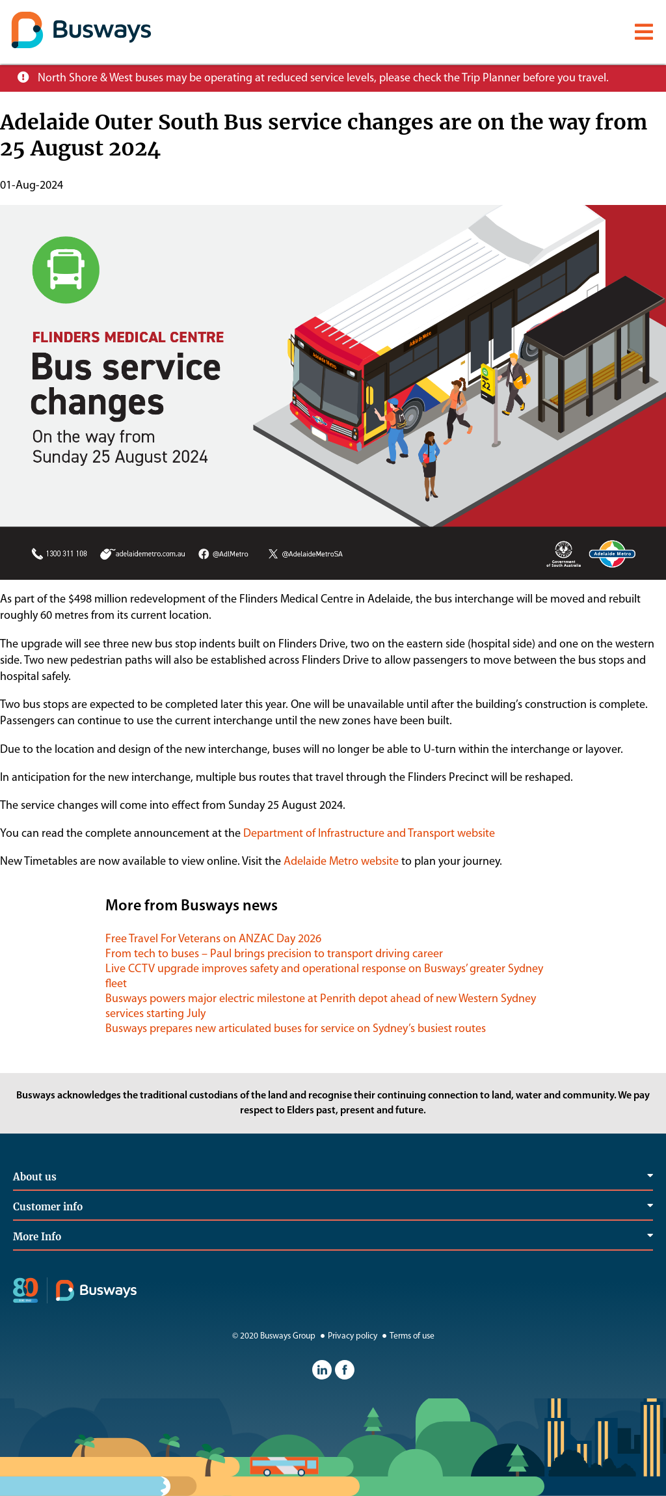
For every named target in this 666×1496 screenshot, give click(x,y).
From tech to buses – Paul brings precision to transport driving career (274, 954)
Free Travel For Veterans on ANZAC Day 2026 (213, 939)
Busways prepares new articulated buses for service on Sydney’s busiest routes (295, 1029)
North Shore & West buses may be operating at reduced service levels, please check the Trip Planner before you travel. (323, 78)
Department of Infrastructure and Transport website (369, 834)
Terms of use (406, 1336)
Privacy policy (347, 1336)
